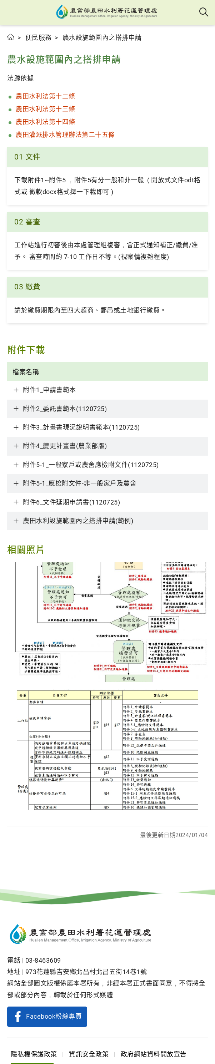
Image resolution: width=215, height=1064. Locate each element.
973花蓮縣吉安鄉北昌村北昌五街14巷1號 (86, 972)
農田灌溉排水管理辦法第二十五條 (65, 134)
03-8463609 (43, 960)
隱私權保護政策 (34, 1054)
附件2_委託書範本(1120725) (65, 408)
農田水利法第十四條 (46, 122)
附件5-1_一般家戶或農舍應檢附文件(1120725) (91, 464)
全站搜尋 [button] (204, 12)
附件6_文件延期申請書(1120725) (71, 502)
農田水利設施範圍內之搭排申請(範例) (78, 521)
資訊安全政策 (89, 1054)
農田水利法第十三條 (46, 109)
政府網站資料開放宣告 (154, 1054)
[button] (12, 12)
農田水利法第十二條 (45, 96)
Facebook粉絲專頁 (54, 1016)
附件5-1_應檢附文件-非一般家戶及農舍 (79, 483)
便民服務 (38, 37)
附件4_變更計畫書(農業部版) (65, 446)
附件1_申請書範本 (49, 390)
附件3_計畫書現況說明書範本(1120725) (81, 427)
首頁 (11, 37)
